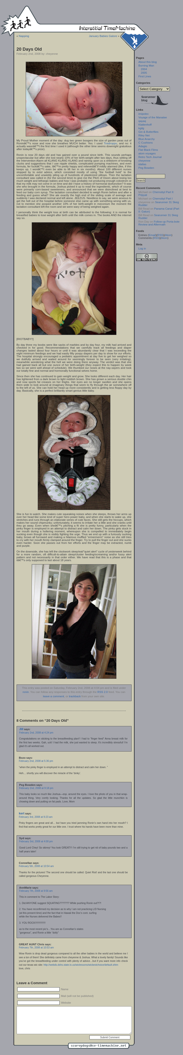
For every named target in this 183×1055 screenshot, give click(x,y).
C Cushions (146, 142)
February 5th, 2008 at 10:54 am (36, 866)
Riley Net (144, 135)
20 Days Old (29, 49)
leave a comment (53, 696)
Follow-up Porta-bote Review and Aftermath (159, 223)
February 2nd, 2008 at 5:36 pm (36, 761)
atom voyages (147, 153)
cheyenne (145, 160)
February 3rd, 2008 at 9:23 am (36, 817)
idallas (142, 164)
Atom (168, 235)
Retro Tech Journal (150, 157)
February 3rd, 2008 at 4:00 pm (36, 841)
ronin (26, 692)
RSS (160, 235)
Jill (21, 729)
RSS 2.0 (102, 692)
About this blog (148, 62)
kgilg (141, 128)
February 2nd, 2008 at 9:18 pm (36, 788)
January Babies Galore (103, 36)
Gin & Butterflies (148, 131)
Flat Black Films (148, 149)
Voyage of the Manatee (153, 117)
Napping (24, 36)
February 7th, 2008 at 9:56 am (36, 891)
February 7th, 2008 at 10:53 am (36, 947)
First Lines (145, 76)
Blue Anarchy (147, 139)
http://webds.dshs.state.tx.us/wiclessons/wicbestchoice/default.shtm (81, 965)
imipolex (144, 113)
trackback (75, 696)
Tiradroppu (110, 143)
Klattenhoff (145, 124)
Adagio (143, 146)
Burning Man (146, 65)
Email (152, 235)
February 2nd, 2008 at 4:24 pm (36, 732)
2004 (144, 69)
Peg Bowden (146, 167)
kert (22, 813)
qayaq (142, 121)
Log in (142, 248)
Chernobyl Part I (162, 198)
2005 (144, 72)
